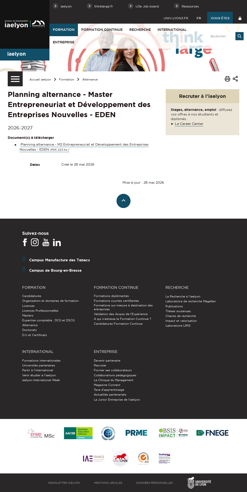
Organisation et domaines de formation (50, 300)
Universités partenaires (38, 365)
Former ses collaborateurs (113, 370)
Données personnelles (154, 482)
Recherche (140, 30)
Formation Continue (102, 30)
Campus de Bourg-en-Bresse (55, 270)
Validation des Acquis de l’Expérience (121, 314)
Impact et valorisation (181, 320)
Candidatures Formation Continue (118, 323)
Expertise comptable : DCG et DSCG (48, 320)
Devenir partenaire (107, 360)
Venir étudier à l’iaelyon (39, 375)
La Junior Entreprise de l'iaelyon (117, 399)
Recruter (100, 365)
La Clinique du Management (113, 380)
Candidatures (31, 295)
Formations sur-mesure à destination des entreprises (123, 307)
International (172, 30)
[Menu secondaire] (15, 78)
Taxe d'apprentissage (109, 389)
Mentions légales (108, 482)
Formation (64, 30)
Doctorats (29, 329)
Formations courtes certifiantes (116, 300)
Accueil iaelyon (40, 79)
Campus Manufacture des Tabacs (59, 260)
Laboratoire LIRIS (178, 325)
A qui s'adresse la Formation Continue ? (122, 318)
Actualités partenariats (110, 394)
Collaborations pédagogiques (115, 375)
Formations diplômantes (111, 295)
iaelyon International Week (41, 380)
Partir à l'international (37, 370)
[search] (224, 36)
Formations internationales (41, 360)
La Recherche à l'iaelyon (182, 296)
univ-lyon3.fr (176, 18)
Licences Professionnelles (40, 310)
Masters (27, 315)
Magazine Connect (107, 384)
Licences (28, 305)
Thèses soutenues (178, 311)
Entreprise (63, 42)
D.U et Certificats (34, 335)
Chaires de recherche (180, 315)
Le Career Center (189, 124)
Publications (174, 306)
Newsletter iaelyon (64, 482)
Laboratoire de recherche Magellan (190, 301)
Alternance (90, 79)
